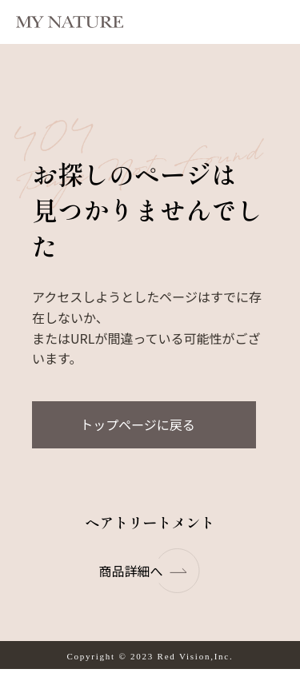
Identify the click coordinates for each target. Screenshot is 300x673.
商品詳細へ (149, 570)
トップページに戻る (137, 424)
